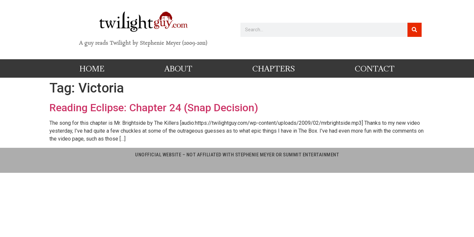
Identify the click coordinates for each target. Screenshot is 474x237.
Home (91, 68)
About (178, 68)
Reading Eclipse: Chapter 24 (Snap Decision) (153, 107)
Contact (375, 68)
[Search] (414, 30)
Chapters (273, 68)
